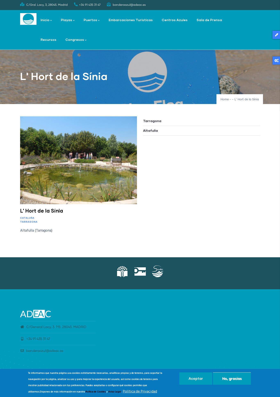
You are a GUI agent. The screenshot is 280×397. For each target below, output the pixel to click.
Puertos (92, 20)
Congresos (76, 40)
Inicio (46, 20)
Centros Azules (175, 20)
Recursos (48, 39)
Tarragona (29, 221)
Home (225, 99)
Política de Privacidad (140, 392)
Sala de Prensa (209, 20)
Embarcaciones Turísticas (131, 20)
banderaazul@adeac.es (41, 350)
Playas (68, 20)
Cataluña (27, 217)
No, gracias (232, 378)
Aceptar (196, 378)
